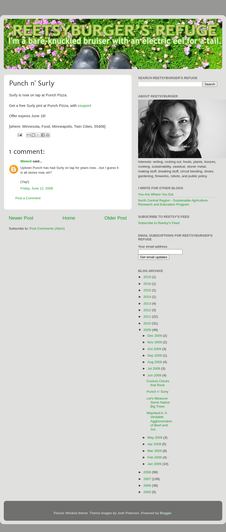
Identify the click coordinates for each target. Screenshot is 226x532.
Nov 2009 (155, 342)
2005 (147, 492)
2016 (147, 284)
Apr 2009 (154, 444)
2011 (147, 316)
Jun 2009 (154, 375)
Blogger (165, 513)
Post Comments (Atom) (47, 228)
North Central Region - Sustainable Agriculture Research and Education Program (173, 202)
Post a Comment (28, 198)
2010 (147, 323)
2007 (147, 479)
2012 (147, 310)
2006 (147, 485)
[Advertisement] (202, 342)
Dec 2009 (155, 336)
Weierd (26, 161)
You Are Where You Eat (156, 194)
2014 (147, 297)
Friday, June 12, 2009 (36, 188)
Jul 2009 (154, 368)
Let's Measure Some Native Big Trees (158, 402)
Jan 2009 (154, 464)
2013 (147, 303)
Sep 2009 (155, 355)
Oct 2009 (154, 349)
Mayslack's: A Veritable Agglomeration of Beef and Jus (159, 421)
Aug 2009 (155, 362)
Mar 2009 (155, 451)
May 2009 (155, 437)
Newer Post (21, 218)
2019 (147, 277)
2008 (147, 472)
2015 (147, 290)
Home (69, 218)
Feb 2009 (155, 457)
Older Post (115, 218)
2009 (147, 330)
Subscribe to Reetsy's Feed (159, 223)
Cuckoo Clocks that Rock (158, 383)
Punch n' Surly (157, 391)
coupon (84, 106)
